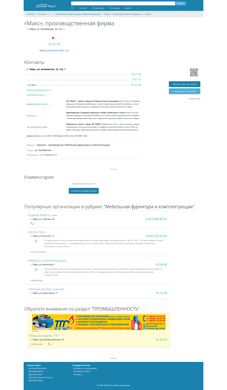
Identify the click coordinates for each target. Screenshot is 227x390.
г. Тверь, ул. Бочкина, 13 (42, 235)
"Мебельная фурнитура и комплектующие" (149, 206)
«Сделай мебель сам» (42, 215)
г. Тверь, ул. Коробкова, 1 (42, 264)
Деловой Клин (35, 374)
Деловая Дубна (36, 371)
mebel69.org (36, 280)
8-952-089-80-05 (156, 219)
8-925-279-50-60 (156, 236)
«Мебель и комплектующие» (47, 260)
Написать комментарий (84, 190)
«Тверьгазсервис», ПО (43, 335)
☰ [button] (72, 8)
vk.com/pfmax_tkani (37, 127)
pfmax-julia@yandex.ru (39, 90)
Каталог (83, 8)
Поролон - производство (50, 144)
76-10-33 (161, 339)
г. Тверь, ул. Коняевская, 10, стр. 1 (45, 28)
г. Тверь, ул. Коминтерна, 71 (43, 293)
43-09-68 (161, 264)
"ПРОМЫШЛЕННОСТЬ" (115, 309)
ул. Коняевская (43, 150)
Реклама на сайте (81, 371)
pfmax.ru (31, 115)
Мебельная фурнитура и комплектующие (87, 144)
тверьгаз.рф (36, 344)
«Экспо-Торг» (37, 232)
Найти (180, 3)
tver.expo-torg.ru (38, 251)
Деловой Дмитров (37, 368)
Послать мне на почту (185, 84)
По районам (98, 8)
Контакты (78, 374)
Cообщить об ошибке (184, 91)
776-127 (136, 79)
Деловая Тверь (36, 380)
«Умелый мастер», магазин (46, 289)
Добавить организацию (85, 368)
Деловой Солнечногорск (41, 377)
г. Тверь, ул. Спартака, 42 (42, 219)
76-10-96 (161, 293)
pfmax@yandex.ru (36, 94)
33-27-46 (136, 85)
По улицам (114, 8)
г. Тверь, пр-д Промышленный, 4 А (47, 339)
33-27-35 (54, 44)
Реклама (35, 331)
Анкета (128, 8)
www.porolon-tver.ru (54, 50)
